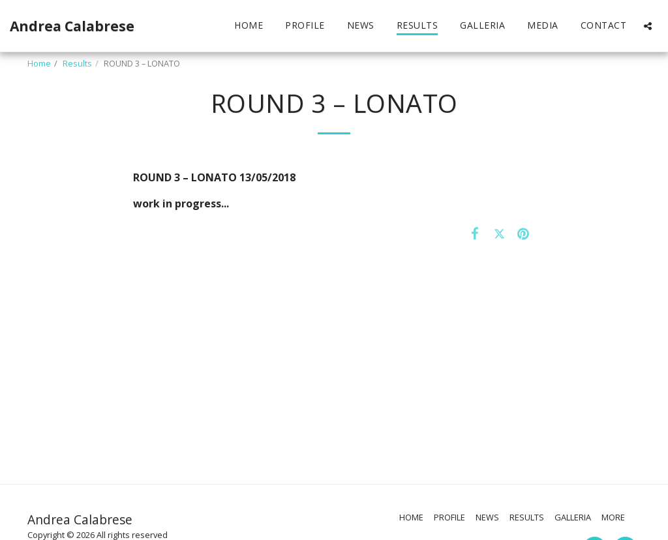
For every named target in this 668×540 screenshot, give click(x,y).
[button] (648, 26)
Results (77, 63)
